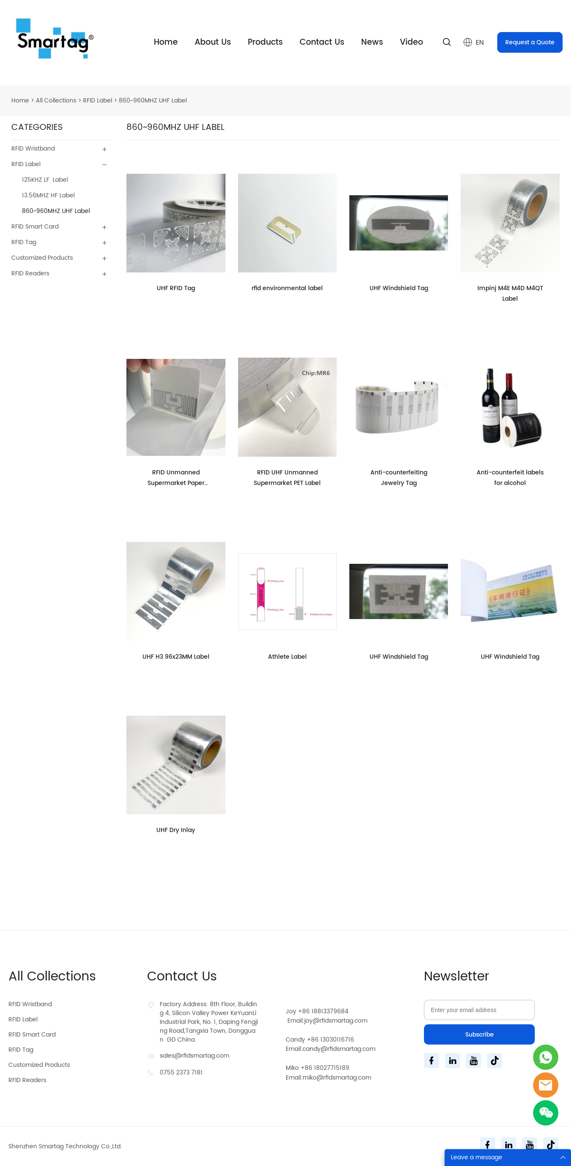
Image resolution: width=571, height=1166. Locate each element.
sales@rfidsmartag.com (194, 1055)
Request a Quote (530, 42)
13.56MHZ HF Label (48, 195)
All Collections (56, 100)
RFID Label (97, 100)
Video (411, 42)
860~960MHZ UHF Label (153, 100)
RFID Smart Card (35, 227)
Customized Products (42, 258)
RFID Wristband (33, 148)
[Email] (479, 1010)
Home (166, 42)
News (372, 42)
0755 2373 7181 (181, 1072)
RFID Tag (23, 242)
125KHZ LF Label (45, 180)
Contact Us (322, 42)
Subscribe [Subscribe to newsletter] (479, 1034)
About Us (213, 42)
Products (265, 42)
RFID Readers (30, 273)
